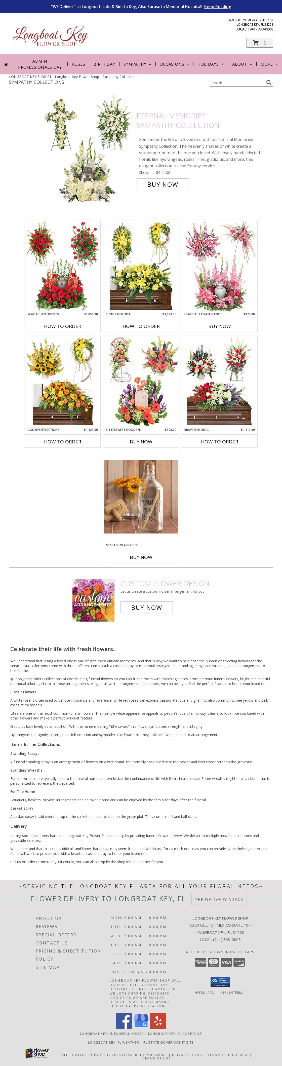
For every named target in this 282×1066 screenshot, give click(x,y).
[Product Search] (237, 82)
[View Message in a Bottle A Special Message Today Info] (141, 497)
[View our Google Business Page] (141, 1027)
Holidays (211, 64)
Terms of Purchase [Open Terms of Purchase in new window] (228, 1055)
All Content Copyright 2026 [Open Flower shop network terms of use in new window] (91, 1055)
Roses (78, 64)
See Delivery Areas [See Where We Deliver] (219, 899)
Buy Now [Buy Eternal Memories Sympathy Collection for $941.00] (162, 184)
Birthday (104, 64)
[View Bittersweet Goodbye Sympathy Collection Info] (141, 381)
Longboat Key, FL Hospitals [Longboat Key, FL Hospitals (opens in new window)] (175, 1033)
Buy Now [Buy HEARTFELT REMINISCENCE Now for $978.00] (219, 326)
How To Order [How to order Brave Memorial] (219, 441)
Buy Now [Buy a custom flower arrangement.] (146, 607)
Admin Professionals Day (40, 64)
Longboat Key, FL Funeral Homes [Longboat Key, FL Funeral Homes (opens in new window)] (112, 1033)
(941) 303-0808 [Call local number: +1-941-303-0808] (260, 29)
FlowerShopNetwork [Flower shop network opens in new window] (144, 1055)
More (270, 64)
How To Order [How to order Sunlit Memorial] (141, 326)
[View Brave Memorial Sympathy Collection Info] (219, 381)
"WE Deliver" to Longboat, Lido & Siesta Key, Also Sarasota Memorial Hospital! (141, 6)
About (242, 64)
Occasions (175, 64)
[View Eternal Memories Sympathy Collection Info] (87, 150)
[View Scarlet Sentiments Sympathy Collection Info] (62, 266)
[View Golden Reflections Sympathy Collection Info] (62, 381)
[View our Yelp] (158, 1027)
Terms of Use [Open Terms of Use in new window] (157, 1058)
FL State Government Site (168, 1042)
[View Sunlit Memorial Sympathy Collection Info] (141, 266)
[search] (269, 82)
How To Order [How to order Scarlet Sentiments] (62, 326)
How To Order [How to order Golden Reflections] (62, 441)
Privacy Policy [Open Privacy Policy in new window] (187, 1055)
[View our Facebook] (124, 1027)
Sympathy (138, 64)
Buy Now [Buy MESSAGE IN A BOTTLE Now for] (141, 557)
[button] (260, 43)
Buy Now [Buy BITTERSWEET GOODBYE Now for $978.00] (141, 441)
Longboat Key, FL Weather (113, 1042)
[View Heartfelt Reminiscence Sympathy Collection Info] (219, 266)
